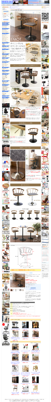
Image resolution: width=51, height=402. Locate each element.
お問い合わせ (43, 266)
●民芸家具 (3, 78)
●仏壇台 (3, 79)
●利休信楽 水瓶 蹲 (4, 89)
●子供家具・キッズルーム (5, 71)
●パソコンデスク (4, 25)
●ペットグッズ (4, 41)
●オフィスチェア (4, 30)
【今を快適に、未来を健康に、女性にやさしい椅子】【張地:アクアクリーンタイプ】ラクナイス (35, 351)
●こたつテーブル (4, 47)
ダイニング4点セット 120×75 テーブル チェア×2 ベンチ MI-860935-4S (35, 362)
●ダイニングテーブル (5, 64)
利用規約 (43, 270)
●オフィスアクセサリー (5, 32)
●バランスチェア (4, 27)
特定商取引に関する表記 (44, 268)
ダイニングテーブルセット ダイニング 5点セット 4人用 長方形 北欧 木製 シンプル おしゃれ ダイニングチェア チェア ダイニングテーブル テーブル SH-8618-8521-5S (25, 374)
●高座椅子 (3, 44)
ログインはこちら (44, 8)
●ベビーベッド (4, 51)
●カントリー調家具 (4, 75)
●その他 (3, 102)
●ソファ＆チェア (4, 34)
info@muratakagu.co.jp (32, 399)
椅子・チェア (12, 6)
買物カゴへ (49, 202)
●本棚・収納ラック (4, 68)
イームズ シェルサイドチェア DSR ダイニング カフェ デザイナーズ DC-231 (25, 351)
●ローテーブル (4, 40)
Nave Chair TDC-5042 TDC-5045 (25, 383)
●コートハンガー (4, 59)
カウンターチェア (16, 6)
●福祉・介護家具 (4, 56)
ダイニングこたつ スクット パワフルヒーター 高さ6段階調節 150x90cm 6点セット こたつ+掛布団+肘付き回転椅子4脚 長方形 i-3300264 (15, 362)
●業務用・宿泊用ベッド (5, 82)
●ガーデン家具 (4, 93)
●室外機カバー (4, 94)
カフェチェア (16, 7)
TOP (47, 201)
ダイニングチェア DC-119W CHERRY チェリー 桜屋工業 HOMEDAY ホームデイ (15, 393)
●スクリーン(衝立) (4, 60)
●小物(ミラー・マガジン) (5, 98)
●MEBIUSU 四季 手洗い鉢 (5, 87)
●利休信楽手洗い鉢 (4, 86)
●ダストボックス (4, 63)
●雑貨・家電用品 (4, 55)
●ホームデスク (4, 29)
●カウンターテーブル (5, 37)
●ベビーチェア (4, 72)
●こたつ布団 (4, 48)
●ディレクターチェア (5, 39)
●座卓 (3, 66)
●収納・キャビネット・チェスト (5, 99)
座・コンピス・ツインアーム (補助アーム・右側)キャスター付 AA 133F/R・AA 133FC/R (35, 373)
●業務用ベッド (4, 52)
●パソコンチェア (4, 26)
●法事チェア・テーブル (5, 83)
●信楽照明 (3, 90)
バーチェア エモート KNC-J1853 (35, 337)
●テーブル (3, 36)
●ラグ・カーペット (4, 101)
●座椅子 (3, 43)
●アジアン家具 (4, 76)
